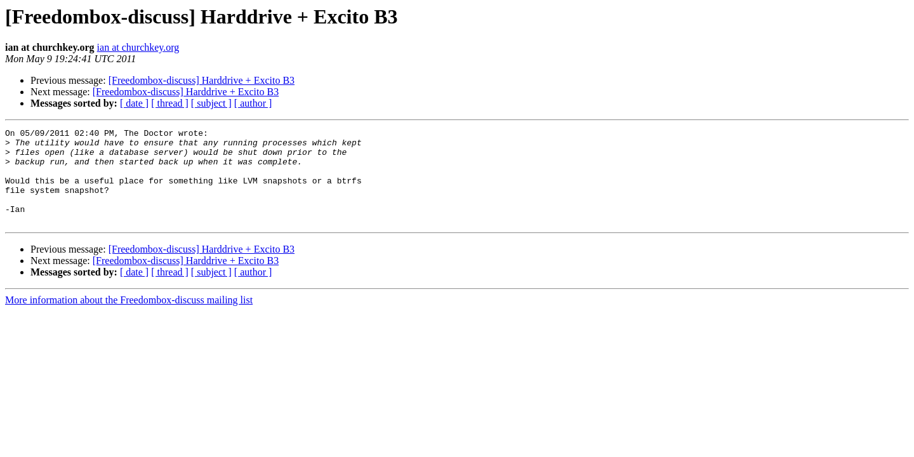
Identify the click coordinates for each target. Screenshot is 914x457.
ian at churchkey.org (138, 47)
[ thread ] (170, 103)
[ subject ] (211, 103)
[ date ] (134, 103)
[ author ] (253, 103)
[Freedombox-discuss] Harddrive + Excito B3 (202, 80)
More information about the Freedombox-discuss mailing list (129, 319)
